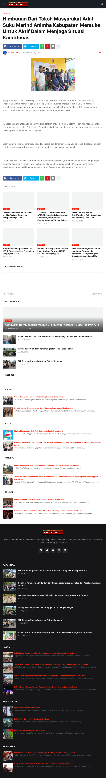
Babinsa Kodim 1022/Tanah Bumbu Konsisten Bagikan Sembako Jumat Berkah (55, 336)
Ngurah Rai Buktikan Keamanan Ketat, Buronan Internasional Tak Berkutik (43, 408)
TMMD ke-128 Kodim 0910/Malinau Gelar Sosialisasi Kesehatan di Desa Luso (86, 215)
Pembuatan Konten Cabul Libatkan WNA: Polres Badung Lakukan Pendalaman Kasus (48, 511)
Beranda (6, 13)
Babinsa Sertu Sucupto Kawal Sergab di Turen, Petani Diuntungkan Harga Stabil (55, 632)
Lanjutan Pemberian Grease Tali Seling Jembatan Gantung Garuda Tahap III (53, 595)
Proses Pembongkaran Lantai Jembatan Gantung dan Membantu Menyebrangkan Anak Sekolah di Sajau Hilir (86, 252)
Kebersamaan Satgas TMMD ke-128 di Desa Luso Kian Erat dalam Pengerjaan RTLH (18, 251)
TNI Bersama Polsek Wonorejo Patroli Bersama (40, 361)
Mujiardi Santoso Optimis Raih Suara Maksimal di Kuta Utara (38, 431)
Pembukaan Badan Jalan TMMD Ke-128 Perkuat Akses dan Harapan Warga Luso (17, 215)
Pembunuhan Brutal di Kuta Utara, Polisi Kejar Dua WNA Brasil (39, 500)
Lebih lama (97, 294)
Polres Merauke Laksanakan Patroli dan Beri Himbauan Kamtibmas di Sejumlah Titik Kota (50, 676)
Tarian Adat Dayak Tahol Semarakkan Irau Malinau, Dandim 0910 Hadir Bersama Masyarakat (51, 664)
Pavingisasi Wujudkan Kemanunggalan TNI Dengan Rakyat (45, 349)
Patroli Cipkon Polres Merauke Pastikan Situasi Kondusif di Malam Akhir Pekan (45, 687)
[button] (4, 4)
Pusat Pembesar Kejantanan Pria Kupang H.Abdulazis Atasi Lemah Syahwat (44, 752)
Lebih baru (9, 294)
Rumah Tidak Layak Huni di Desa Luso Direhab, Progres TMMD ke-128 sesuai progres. (52, 251)
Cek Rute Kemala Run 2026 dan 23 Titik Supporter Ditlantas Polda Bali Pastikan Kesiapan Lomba (59, 584)
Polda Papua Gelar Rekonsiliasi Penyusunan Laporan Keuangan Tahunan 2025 (45, 653)
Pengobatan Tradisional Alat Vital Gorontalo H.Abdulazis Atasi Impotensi (43, 764)
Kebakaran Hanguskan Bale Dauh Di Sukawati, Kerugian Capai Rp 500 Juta (52, 570)
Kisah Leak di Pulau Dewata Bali (27, 708)
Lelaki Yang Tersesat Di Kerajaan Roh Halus (31, 719)
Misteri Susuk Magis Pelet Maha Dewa (29, 730)
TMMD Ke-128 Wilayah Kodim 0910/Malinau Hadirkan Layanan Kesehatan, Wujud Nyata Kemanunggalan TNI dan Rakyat (52, 216)
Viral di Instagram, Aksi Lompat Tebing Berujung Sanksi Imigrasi (40, 397)
